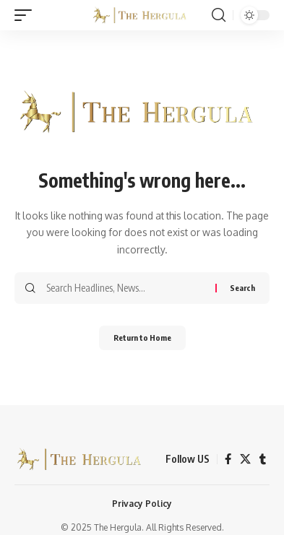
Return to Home (142, 337)
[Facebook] (228, 459)
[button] (26, 15)
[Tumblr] (263, 459)
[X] (245, 459)
